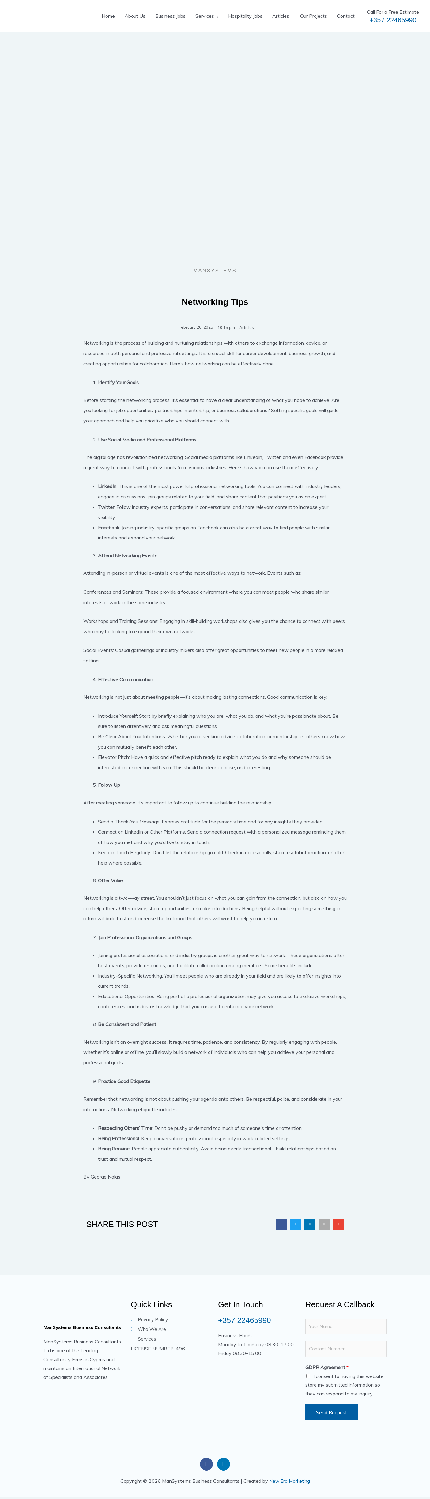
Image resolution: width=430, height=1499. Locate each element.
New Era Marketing (289, 1482)
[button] (281, 1224)
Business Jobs (170, 16)
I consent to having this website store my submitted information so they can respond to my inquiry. (344, 1386)
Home (108, 16)
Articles (280, 16)
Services (204, 16)
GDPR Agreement (327, 1368)
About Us (135, 16)
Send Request (331, 1414)
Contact (346, 16)
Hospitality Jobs (245, 16)
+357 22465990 (393, 20)
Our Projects (313, 16)
